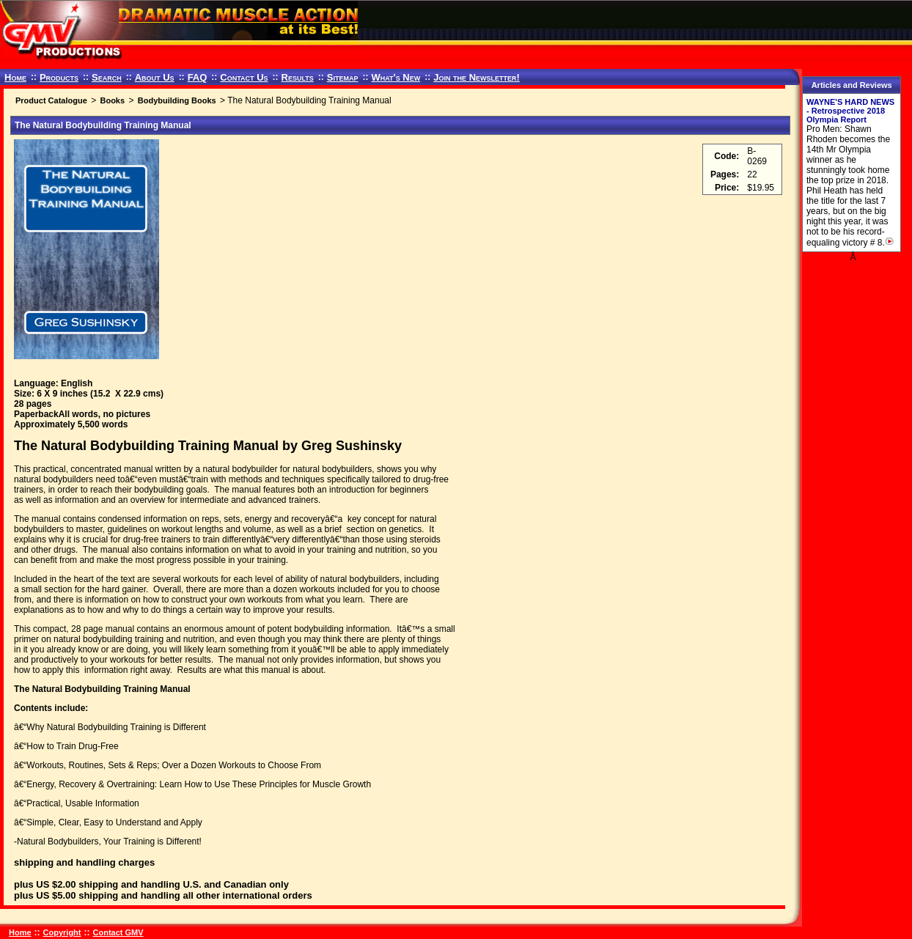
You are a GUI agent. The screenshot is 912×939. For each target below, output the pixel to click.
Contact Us (244, 77)
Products (59, 77)
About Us (154, 77)
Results (298, 77)
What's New (395, 77)
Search (107, 77)
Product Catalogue (51, 100)
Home (15, 77)
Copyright (62, 932)
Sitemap (342, 77)
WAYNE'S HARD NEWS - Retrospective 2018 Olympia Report (850, 110)
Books (112, 100)
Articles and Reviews (852, 85)
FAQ (197, 77)
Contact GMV (118, 932)
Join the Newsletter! (476, 77)
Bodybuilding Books (177, 100)
